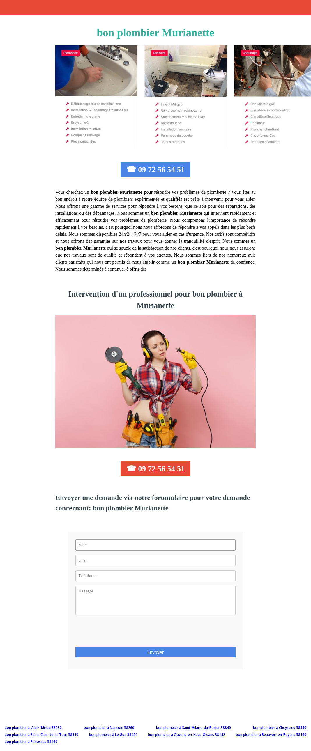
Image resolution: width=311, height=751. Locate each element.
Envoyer (155, 652)
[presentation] (119, 632)
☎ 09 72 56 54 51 (155, 169)
